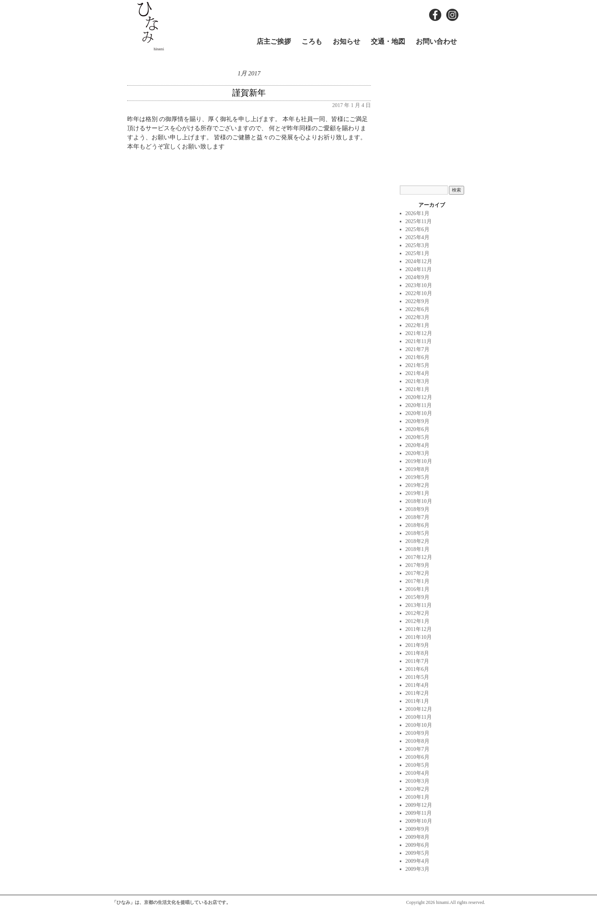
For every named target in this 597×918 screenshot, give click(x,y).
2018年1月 (417, 549)
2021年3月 (417, 381)
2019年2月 (417, 485)
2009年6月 (417, 845)
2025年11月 (418, 221)
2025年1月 (417, 253)
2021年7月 (417, 349)
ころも (312, 41)
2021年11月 (418, 341)
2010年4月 (417, 773)
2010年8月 (417, 741)
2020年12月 (418, 397)
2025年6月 (417, 229)
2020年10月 (418, 413)
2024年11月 (418, 269)
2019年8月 (417, 469)
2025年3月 (417, 245)
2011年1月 (417, 701)
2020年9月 (417, 421)
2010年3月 (417, 781)
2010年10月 (418, 725)
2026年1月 (417, 213)
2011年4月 (417, 685)
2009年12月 (418, 805)
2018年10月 (418, 501)
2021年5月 (417, 365)
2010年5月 (417, 765)
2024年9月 (417, 277)
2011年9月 (417, 645)
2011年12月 (418, 629)
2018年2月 (417, 541)
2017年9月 (417, 565)
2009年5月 (417, 853)
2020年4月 (417, 445)
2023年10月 (418, 285)
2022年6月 (417, 309)
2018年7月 (417, 517)
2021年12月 (418, 333)
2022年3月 (417, 317)
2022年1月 (417, 325)
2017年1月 (417, 581)
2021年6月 (417, 357)
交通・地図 (388, 41)
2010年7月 (417, 749)
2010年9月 (417, 733)
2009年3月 (417, 869)
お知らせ (346, 41)
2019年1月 (417, 493)
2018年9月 (417, 509)
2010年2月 (417, 789)
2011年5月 (417, 677)
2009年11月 (418, 813)
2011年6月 (417, 669)
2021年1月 (417, 389)
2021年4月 (417, 373)
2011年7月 (417, 661)
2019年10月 (418, 461)
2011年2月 (417, 693)
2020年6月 (417, 429)
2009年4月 (417, 861)
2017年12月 (418, 557)
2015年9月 (417, 597)
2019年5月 (417, 477)
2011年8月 (417, 653)
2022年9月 (417, 301)
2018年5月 (417, 533)
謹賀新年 (249, 92)
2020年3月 (417, 453)
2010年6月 (417, 757)
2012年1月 (417, 621)
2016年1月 (417, 589)
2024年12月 (418, 261)
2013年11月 (418, 605)
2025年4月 (417, 237)
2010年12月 (418, 709)
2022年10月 (418, 293)
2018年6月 (417, 525)
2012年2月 (417, 613)
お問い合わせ (436, 41)
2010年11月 (418, 717)
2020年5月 (417, 437)
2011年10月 (418, 637)
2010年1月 (417, 797)
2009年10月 (418, 821)
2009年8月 (417, 837)
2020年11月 (418, 405)
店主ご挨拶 (274, 41)
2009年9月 (417, 829)
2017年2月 (417, 573)
